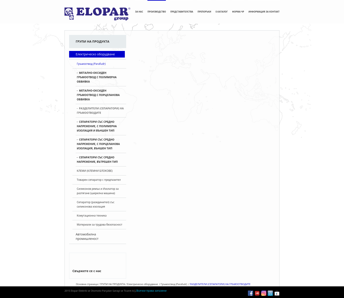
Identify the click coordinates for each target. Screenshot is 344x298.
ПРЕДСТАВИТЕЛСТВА (181, 11)
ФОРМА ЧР (238, 11)
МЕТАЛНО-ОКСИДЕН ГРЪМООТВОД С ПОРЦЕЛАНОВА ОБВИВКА (98, 92)
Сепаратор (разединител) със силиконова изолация (95, 201)
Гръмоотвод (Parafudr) (91, 61)
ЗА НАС (139, 11)
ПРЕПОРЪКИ (204, 11)
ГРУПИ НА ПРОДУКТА (168, 37)
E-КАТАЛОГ (222, 11)
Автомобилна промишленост (87, 233)
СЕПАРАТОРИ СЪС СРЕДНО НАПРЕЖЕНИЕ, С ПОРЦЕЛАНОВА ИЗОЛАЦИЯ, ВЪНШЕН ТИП (98, 141)
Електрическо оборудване (95, 51)
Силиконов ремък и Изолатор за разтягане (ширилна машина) (98, 188)
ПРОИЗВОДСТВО (156, 11)
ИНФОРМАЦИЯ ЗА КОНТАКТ (264, 11)
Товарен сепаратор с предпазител (99, 177)
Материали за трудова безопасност (99, 222)
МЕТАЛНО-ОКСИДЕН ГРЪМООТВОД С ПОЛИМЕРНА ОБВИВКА (96, 74)
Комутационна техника (92, 213)
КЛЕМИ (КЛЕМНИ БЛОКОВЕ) (95, 168)
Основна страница (143, 37)
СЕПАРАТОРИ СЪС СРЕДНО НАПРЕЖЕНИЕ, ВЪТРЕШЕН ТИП (97, 157)
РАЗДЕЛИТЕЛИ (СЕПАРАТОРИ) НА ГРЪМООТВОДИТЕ (100, 108)
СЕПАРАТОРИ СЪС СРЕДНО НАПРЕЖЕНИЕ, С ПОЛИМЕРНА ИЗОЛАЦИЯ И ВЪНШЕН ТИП (97, 123)
